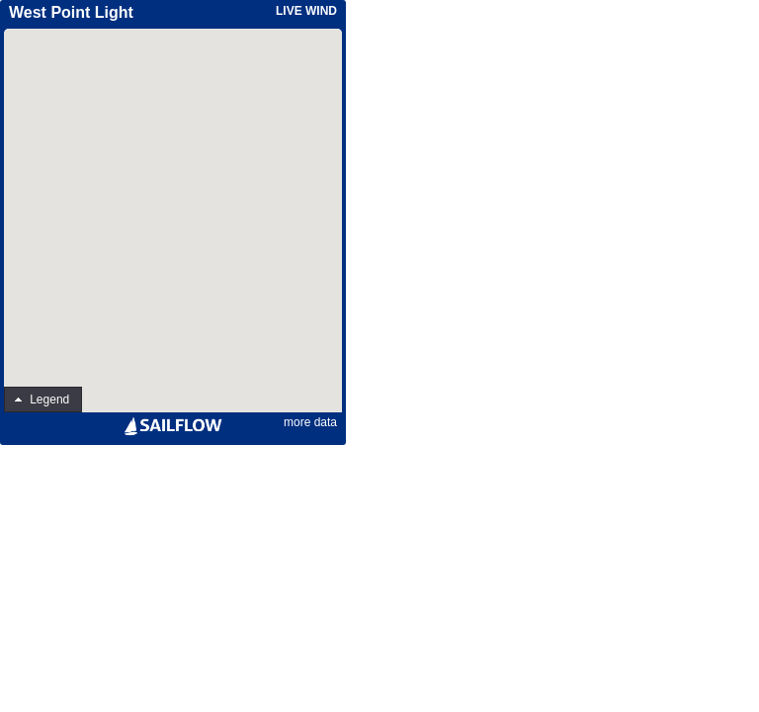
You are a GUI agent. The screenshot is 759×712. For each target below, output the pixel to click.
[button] (43, 399)
